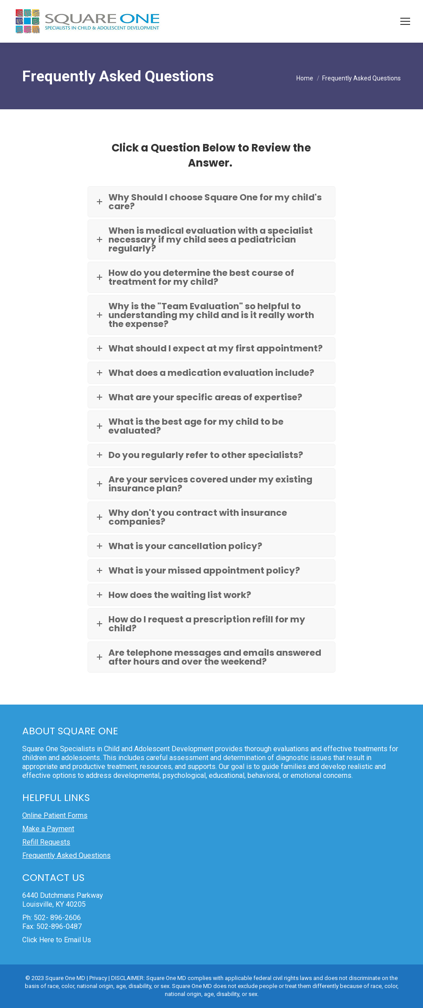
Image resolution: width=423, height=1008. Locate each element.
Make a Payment (48, 829)
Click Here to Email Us (56, 940)
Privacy (98, 978)
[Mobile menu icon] (405, 21)
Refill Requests (46, 842)
